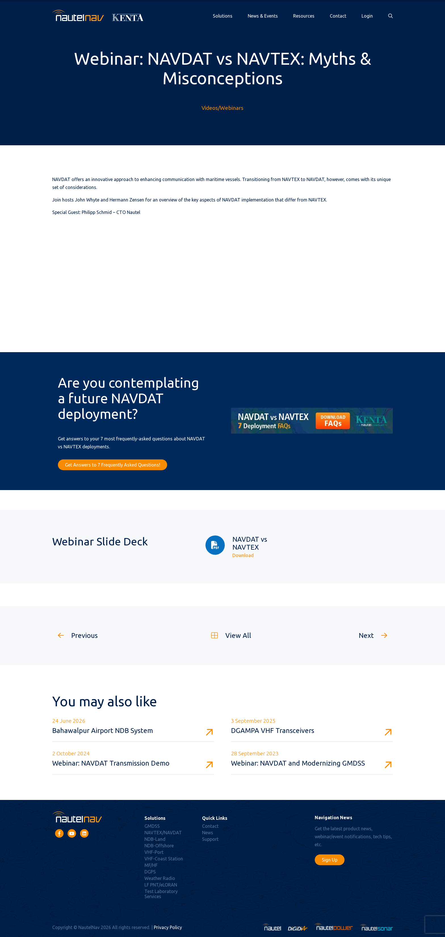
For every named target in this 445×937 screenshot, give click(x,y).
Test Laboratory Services (161, 894)
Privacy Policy (168, 927)
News (207, 832)
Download (243, 555)
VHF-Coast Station (163, 858)
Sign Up (329, 859)
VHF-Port (153, 852)
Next (376, 635)
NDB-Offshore (159, 845)
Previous (75, 635)
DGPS (150, 871)
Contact (338, 15)
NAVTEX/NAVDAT (163, 832)
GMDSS (152, 826)
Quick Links (214, 818)
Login (367, 15)
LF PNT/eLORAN (160, 884)
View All (228, 635)
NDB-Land (154, 839)
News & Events (263, 15)
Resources (303, 15)
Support (210, 839)
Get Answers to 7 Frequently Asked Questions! (112, 464)
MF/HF (151, 865)
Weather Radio (159, 878)
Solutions (222, 15)
